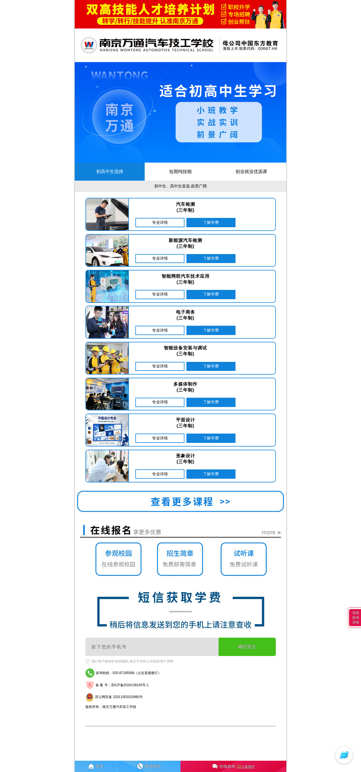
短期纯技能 (180, 171)
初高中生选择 (109, 171)
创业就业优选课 (251, 171)
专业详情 (160, 222)
